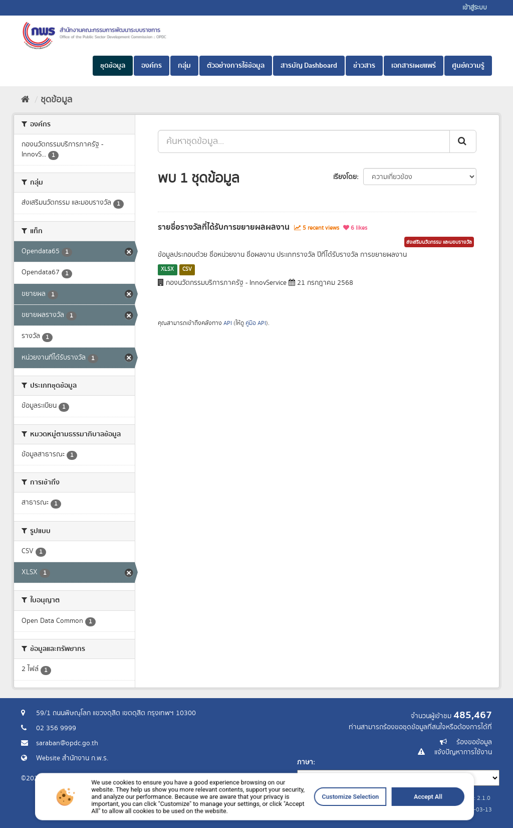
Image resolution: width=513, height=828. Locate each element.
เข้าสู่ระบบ (474, 8)
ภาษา (305, 762)
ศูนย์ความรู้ (468, 65)
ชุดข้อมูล (112, 65)
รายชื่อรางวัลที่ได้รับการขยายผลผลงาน (224, 227)
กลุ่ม (184, 65)
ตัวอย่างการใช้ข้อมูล (236, 65)
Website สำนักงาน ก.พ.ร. (72, 758)
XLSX (167, 269)
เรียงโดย (345, 177)
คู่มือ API (255, 323)
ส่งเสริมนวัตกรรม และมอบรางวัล (439, 242)
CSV (187, 269)
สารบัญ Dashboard (309, 65)
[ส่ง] (462, 141)
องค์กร (151, 65)
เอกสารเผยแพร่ (413, 65)
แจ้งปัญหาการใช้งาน (463, 752)
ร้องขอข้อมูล (474, 742)
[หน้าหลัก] (25, 99)
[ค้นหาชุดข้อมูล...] (304, 141)
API (227, 323)
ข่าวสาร (364, 65)
